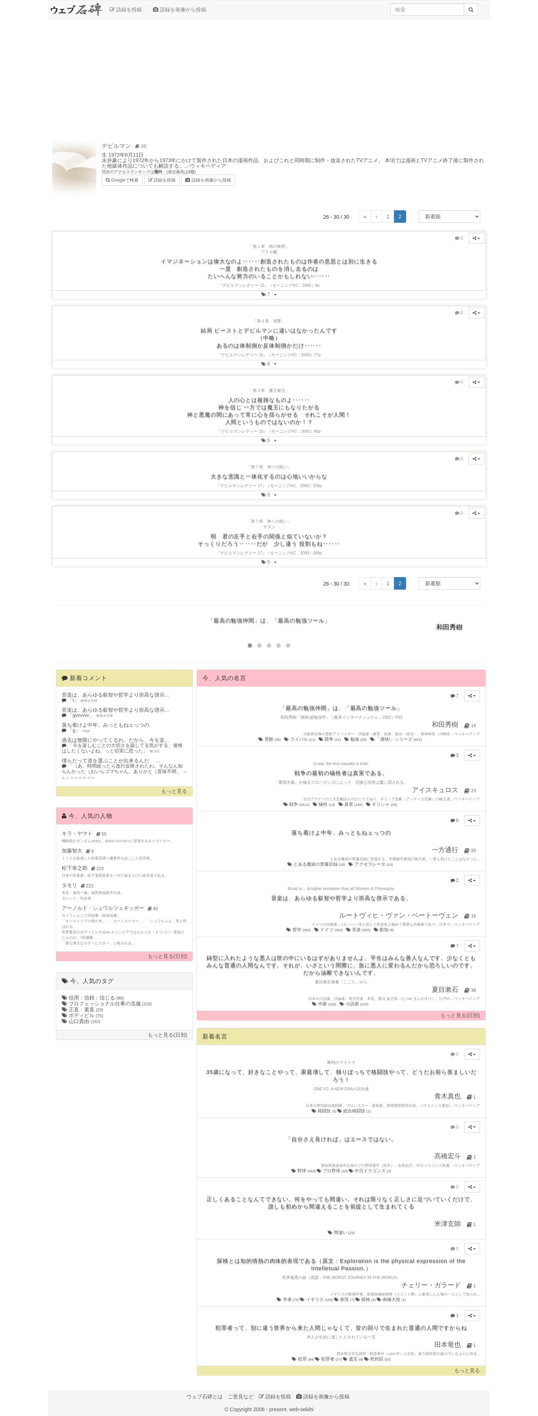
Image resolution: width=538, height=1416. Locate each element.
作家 (324, 1003)
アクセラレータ (371, 864)
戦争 (297, 804)
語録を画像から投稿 (179, 9)
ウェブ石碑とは (205, 1396)
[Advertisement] (269, 77)
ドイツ (329, 929)
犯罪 (303, 1359)
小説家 (354, 1003)
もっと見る (174, 791)
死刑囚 (377, 1359)
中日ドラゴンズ (370, 1170)
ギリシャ (382, 804)
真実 (350, 804)
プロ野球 (333, 1170)
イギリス (317, 1299)
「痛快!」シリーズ (396, 739)
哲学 (298, 929)
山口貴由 (81, 1021)
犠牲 (324, 804)
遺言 (353, 1359)
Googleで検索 (122, 179)
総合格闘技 (354, 1110)
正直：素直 (82, 1009)
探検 (366, 1299)
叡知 (384, 929)
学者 (288, 1299)
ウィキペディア (208, 166)
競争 (330, 739)
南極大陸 (391, 1299)
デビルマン (125, 146)
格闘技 (324, 1110)
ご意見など (241, 1396)
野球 (303, 1170)
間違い (341, 1232)
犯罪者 (328, 1359)
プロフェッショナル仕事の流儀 (107, 1003)
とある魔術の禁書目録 (316, 864)
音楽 (358, 929)
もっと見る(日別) (167, 956)
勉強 (355, 739)
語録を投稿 (126, 9)
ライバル (300, 739)
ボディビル (82, 1015)
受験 (269, 739)
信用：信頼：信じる (93, 998)
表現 (344, 1299)
